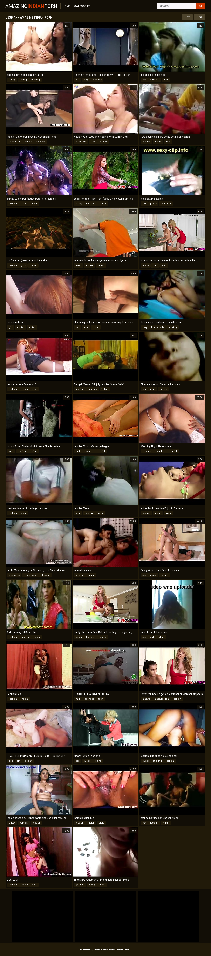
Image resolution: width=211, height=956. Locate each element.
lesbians (97, 79)
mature (102, 203)
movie (33, 265)
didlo (101, 822)
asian (78, 265)
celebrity (92, 389)
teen (163, 265)
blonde (90, 203)
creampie (147, 451)
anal (159, 451)
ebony (91, 884)
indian (158, 141)
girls (23, 265)
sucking (35, 79)
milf (155, 265)
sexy (85, 79)
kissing (25, 637)
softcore (40, 141)
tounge (103, 141)
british (101, 265)
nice (23, 203)
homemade (157, 327)
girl (10, 327)
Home (66, 6)
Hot (187, 17)
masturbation (31, 575)
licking (23, 79)
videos (163, 389)
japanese (89, 699)
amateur (154, 79)
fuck (165, 79)
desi (167, 141)
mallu (168, 513)
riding (161, 637)
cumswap (81, 141)
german (80, 884)
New (199, 17)
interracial (14, 141)
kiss (92, 141)
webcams (14, 575)
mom (96, 327)
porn (86, 327)
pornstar (23, 822)
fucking (172, 327)
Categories (82, 6)
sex (77, 79)
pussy (12, 79)
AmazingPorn (31, 6)
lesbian (28, 141)
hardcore (166, 203)
